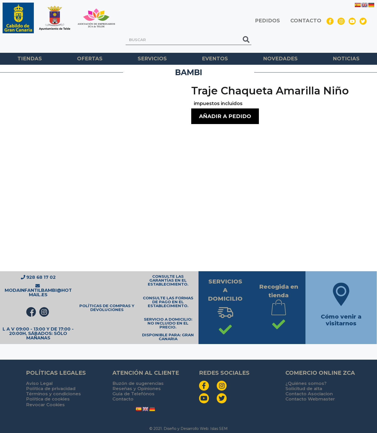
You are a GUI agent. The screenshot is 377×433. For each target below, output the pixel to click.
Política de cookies (48, 399)
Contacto (122, 399)
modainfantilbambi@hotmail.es (38, 290)
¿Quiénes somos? (306, 383)
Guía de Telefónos (133, 393)
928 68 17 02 (38, 277)
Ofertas (90, 59)
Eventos (215, 59)
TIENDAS (29, 59)
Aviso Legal (39, 383)
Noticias (346, 59)
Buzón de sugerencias (138, 383)
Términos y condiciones (53, 393)
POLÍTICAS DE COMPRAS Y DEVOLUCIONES (106, 307)
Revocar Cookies (45, 404)
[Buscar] (246, 40)
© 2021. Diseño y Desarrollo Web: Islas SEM (188, 428)
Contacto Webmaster (310, 399)
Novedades (280, 59)
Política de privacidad (50, 388)
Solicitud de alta (303, 388)
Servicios (152, 59)
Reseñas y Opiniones (136, 388)
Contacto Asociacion (309, 393)
